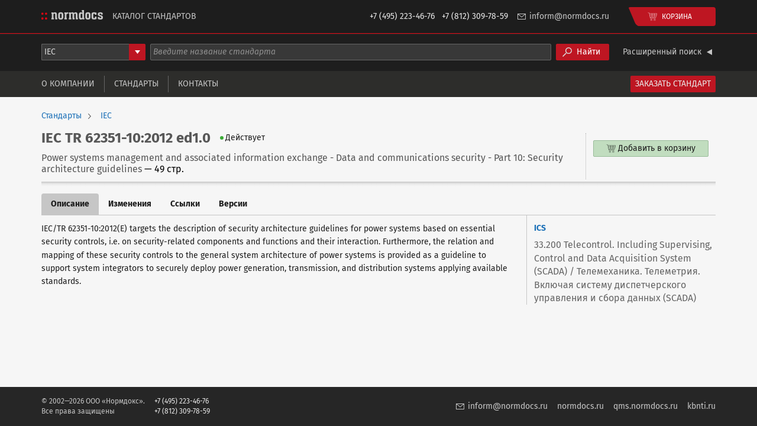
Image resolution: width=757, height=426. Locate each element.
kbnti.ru (701, 406)
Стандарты (136, 84)
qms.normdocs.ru (645, 406)
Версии (233, 204)
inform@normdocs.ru (569, 16)
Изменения (129, 204)
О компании (68, 84)
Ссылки (185, 204)
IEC (106, 116)
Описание (70, 204)
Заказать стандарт (673, 84)
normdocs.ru (580, 406)
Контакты (198, 84)
